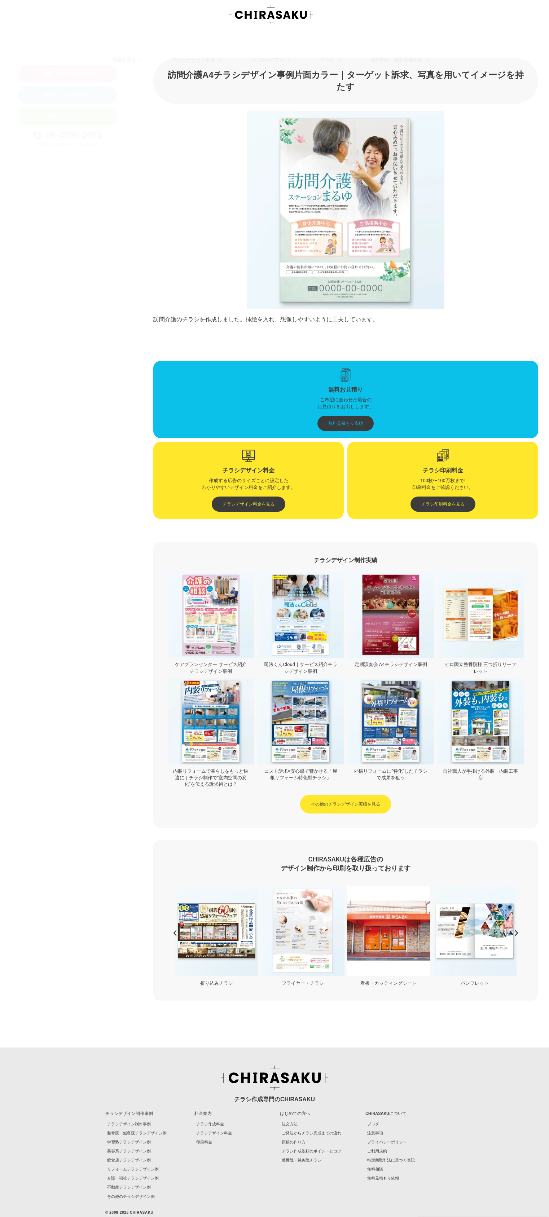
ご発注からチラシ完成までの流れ (311, 1133)
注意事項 (375, 1133)
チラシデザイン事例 (196, 40)
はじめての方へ (270, 40)
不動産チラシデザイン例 (129, 1187)
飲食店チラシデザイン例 (129, 1160)
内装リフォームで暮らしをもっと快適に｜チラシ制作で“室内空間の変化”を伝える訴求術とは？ (210, 777)
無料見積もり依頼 (383, 1178)
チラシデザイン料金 (214, 1133)
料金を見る (127, 40)
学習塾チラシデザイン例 (129, 1142)
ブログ (330, 40)
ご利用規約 (377, 1151)
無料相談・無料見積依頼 (400, 40)
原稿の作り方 (294, 1142)
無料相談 (375, 1169)
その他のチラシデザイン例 (131, 1196)
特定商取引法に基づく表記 (391, 1160)
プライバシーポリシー (387, 1142)
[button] (175, 933)
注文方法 (290, 1124)
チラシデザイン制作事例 (129, 1124)
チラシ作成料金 (210, 1124)
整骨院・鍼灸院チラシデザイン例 (137, 1133)
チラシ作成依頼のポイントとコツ (311, 1151)
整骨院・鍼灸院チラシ (301, 1160)
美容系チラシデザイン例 (129, 1151)
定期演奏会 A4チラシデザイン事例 (391, 664)
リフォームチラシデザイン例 (133, 1169)
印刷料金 (204, 1142)
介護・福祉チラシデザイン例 (133, 1178)
